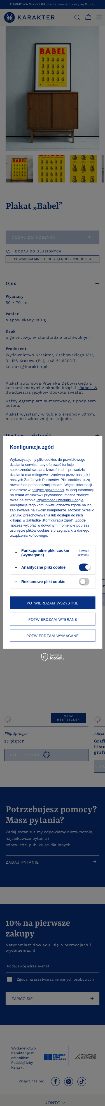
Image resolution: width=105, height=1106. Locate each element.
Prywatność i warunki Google (59, 500)
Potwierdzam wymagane (52, 635)
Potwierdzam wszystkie (52, 603)
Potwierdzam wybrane (52, 619)
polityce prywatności (47, 489)
